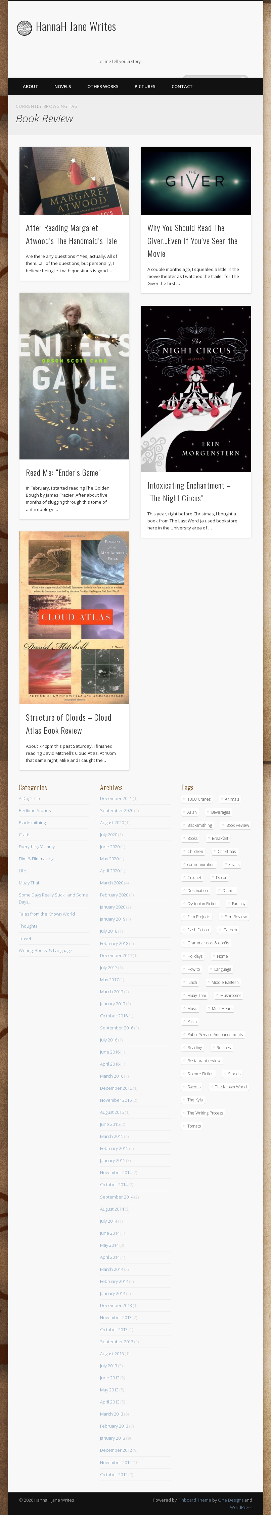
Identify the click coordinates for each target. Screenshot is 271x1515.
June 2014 (110, 1233)
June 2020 (110, 847)
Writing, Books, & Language (45, 950)
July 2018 (108, 931)
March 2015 (111, 1136)
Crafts (24, 835)
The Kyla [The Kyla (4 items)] (195, 1100)
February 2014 (114, 1281)
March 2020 (111, 883)
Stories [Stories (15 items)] (234, 1074)
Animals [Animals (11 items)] (232, 799)
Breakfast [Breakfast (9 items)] (220, 838)
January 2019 (112, 919)
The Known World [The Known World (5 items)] (231, 1087)
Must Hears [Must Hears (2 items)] (222, 1008)
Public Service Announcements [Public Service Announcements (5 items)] (215, 1034)
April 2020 (110, 871)
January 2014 (112, 1293)
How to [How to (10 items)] (193, 969)
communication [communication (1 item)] (201, 864)
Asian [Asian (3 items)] (192, 812)
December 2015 (116, 1088)
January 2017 (112, 1004)
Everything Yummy (37, 847)
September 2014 (116, 1197)
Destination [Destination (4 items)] (197, 890)
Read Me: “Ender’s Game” (63, 472)
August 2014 (112, 1209)
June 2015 (110, 1124)
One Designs (230, 1500)
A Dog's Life (30, 798)
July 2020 (108, 835)
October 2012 (114, 1474)
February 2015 (114, 1148)
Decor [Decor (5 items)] (221, 877)
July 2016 (108, 1040)
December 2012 (116, 1450)
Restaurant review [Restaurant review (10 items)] (204, 1061)
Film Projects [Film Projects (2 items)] (198, 917)
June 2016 (110, 1052)
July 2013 (108, 1366)
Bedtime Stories (35, 810)
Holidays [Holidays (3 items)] (194, 956)
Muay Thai (29, 883)
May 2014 (109, 1245)
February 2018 (114, 943)
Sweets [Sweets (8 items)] (193, 1087)
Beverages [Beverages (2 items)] (220, 812)
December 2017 (116, 955)
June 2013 (110, 1378)
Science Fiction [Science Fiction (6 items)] (200, 1074)
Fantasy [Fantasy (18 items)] (238, 904)
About (30, 86)
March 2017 (111, 992)
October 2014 (114, 1184)
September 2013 (116, 1342)
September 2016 (116, 1028)
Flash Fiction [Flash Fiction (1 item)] (198, 930)
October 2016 (114, 1016)
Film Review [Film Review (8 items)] (236, 917)
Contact (182, 86)
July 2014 (108, 1221)
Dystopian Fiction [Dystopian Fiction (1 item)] (202, 904)
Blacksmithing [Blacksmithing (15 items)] (199, 825)
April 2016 (110, 1064)
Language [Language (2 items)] (222, 969)
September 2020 (116, 810)
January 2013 (112, 1438)
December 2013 (116, 1305)
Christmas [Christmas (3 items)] (227, 851)
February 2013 (114, 1426)
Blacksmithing (32, 822)
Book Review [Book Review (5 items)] (237, 825)
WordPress (241, 1507)
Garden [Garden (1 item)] (230, 930)
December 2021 (116, 798)
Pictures (145, 86)
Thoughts (28, 926)
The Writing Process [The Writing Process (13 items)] (205, 1113)
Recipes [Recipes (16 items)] (224, 1048)
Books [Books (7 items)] (192, 838)
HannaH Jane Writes (76, 26)
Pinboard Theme (194, 1500)
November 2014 (116, 1172)
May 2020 (109, 859)
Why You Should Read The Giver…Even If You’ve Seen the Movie (192, 240)
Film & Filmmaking (36, 859)
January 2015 (112, 1160)
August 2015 (112, 1112)
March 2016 (111, 1076)
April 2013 (110, 1402)
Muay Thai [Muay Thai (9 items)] (196, 995)
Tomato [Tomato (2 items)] (194, 1126)
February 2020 (114, 895)
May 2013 (109, 1390)
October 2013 (114, 1329)
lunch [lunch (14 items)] (192, 982)
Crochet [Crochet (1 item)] (194, 877)
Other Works (103, 86)
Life (22, 871)
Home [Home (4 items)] (222, 956)
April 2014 (110, 1257)
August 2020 (112, 822)
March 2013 (111, 1414)
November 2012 (116, 1462)
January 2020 (112, 907)
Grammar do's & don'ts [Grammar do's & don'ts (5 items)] (208, 943)
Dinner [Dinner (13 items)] (228, 890)
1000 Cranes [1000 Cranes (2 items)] (199, 799)
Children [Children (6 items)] (195, 851)
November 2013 (116, 1317)
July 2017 (108, 967)
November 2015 (116, 1100)
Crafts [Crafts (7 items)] (234, 864)
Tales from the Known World (47, 914)
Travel (25, 938)
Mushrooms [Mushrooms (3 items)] (230, 995)
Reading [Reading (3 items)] (194, 1048)
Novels (62, 86)
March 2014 (111, 1269)
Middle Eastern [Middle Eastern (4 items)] (225, 982)
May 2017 (109, 980)
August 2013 (112, 1354)
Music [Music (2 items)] (192, 1008)
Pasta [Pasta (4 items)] (192, 1021)
